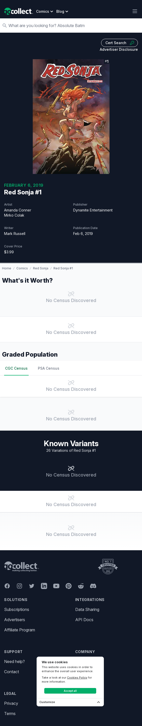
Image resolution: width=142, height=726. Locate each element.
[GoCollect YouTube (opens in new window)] (56, 586)
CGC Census (16, 368)
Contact (11, 671)
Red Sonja (40, 268)
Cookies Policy (77, 677)
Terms (10, 713)
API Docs (84, 619)
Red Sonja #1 (63, 268)
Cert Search (120, 42)
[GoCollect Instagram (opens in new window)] (19, 586)
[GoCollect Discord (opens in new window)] (93, 586)
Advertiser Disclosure (119, 49)
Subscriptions (16, 609)
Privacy (11, 703)
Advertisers (14, 619)
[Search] (73, 25)
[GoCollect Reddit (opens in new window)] (81, 586)
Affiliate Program (19, 629)
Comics (22, 268)
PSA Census (48, 368)
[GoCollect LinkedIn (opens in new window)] (44, 586)
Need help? (14, 661)
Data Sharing (87, 609)
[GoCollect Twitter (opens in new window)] (32, 586)
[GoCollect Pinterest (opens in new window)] (68, 586)
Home (6, 268)
